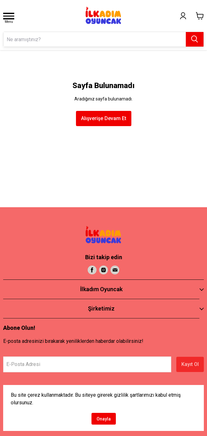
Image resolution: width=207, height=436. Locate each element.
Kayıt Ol (190, 364)
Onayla (104, 418)
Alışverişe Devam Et (103, 118)
